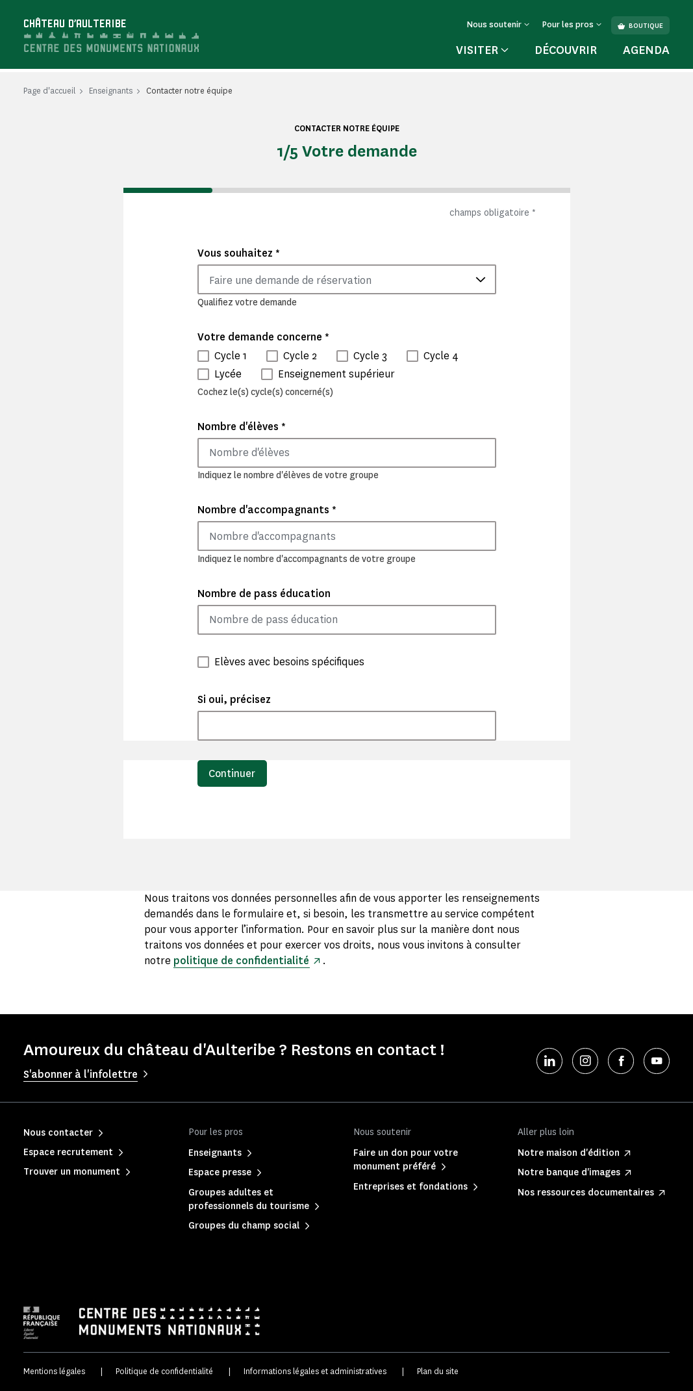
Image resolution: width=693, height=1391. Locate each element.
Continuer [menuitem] (232, 773)
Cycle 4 (441, 356)
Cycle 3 (370, 356)
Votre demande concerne (263, 337)
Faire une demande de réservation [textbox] (290, 280)
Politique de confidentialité (164, 1371)
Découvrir (566, 50)
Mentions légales (54, 1371)
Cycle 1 (230, 356)
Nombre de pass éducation (264, 593)
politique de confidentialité (241, 960)
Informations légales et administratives (315, 1371)
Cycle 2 (300, 356)
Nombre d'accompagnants (266, 510)
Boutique (640, 26)
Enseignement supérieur (336, 374)
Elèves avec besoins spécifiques (289, 662)
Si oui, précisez (234, 699)
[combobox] (346, 279)
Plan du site (438, 1371)
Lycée (228, 374)
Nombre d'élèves (241, 426)
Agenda (646, 50)
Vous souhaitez (238, 253)
